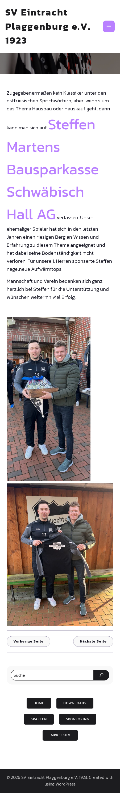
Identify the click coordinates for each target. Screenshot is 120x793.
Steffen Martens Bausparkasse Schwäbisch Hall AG (53, 169)
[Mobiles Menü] (109, 26)
